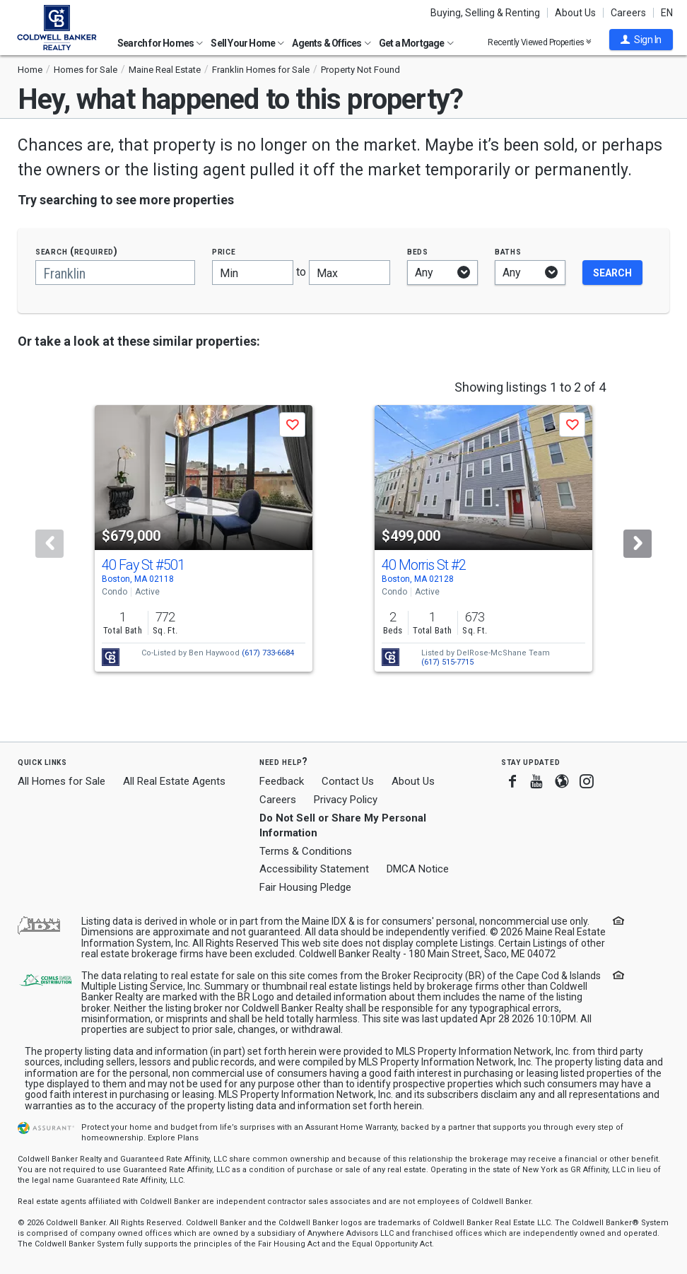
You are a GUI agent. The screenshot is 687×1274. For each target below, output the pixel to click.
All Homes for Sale (61, 781)
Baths (508, 251)
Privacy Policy (345, 799)
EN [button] (667, 12)
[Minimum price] (252, 272)
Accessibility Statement (314, 869)
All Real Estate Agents (174, 781)
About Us (575, 13)
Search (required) (76, 251)
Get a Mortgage (416, 43)
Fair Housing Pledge (305, 887)
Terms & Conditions (305, 851)
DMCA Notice (418, 869)
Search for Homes (160, 43)
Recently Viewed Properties (540, 42)
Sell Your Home (247, 43)
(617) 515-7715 (447, 662)
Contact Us (348, 781)
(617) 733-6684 (268, 653)
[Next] (637, 544)
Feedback (281, 781)
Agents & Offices (331, 43)
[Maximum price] (349, 272)
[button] (641, 39)
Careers (628, 13)
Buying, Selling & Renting (485, 13)
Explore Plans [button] (173, 1137)
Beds (417, 251)
